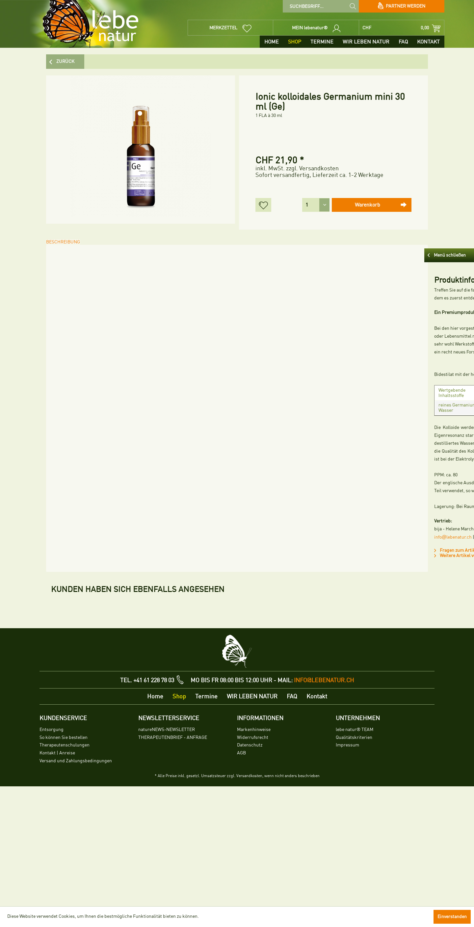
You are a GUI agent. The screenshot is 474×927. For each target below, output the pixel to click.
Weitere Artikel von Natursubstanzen (96, 547)
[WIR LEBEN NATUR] (366, 42)
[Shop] (294, 42)
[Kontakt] (428, 42)
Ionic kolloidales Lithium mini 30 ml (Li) (84, 664)
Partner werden (402, 6)
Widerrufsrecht (252, 857)
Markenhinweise (254, 849)
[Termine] (322, 42)
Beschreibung (68, 246)
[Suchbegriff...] (321, 6)
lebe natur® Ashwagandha (313, 661)
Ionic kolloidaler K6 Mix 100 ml (237, 661)
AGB (241, 872)
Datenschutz (249, 864)
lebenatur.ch (110, 529)
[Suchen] (353, 6)
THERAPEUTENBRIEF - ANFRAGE (172, 857)
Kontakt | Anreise (57, 872)
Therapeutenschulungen (65, 864)
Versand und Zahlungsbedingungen (76, 880)
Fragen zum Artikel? (79, 542)
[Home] (271, 42)
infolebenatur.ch (75, 529)
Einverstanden (452, 916)
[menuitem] (321, 6)
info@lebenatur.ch (324, 800)
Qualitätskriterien (354, 857)
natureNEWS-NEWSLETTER (166, 849)
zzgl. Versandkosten (312, 168)
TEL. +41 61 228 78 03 (147, 800)
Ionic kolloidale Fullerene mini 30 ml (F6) (160, 664)
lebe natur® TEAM (354, 849)
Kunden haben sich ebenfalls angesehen (137, 578)
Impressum (347, 864)
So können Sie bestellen (64, 857)
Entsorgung (52, 849)
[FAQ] (403, 42)
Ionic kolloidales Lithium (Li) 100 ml (389, 664)
